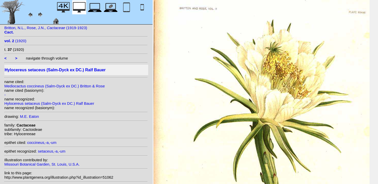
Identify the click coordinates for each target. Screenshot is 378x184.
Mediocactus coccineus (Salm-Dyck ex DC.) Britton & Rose (54, 86)
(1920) (15, 41)
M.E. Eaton (29, 116)
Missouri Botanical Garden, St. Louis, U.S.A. (42, 164)
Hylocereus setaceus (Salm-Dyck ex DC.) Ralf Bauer (49, 103)
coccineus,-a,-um (41, 142)
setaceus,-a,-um (52, 151)
